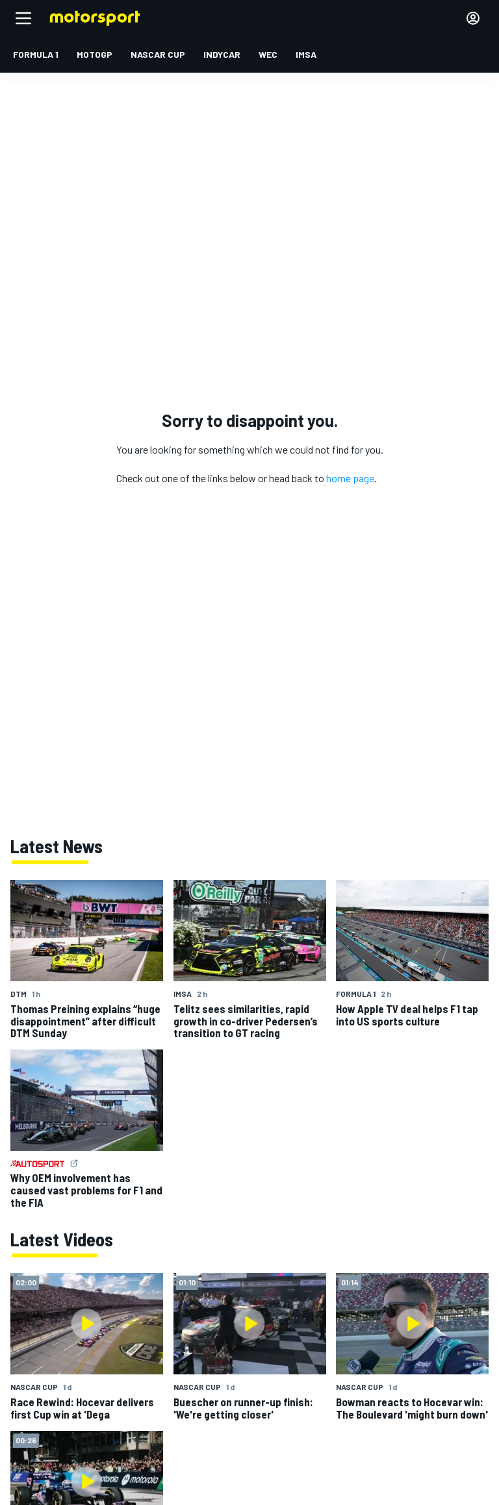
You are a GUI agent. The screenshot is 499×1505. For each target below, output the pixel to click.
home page (350, 478)
